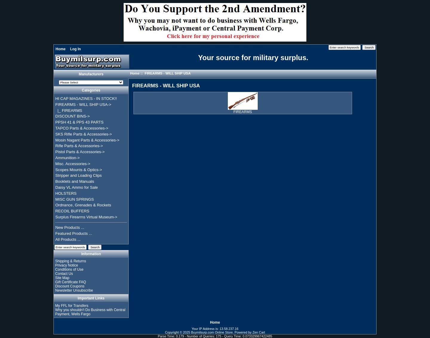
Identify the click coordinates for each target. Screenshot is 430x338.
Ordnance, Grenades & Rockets (83, 205)
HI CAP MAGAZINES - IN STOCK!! (86, 98)
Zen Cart (259, 332)
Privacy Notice (66, 265)
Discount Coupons (70, 286)
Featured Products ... (73, 233)
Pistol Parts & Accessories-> (80, 152)
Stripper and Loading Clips (78, 175)
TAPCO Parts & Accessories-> (81, 128)
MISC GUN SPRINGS (74, 199)
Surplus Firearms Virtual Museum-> (86, 217)
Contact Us (64, 274)
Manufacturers (91, 74)
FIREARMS (243, 110)
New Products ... (69, 227)
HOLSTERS (65, 193)
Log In (75, 49)
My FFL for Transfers (71, 306)
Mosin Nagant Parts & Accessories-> (87, 140)
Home (60, 49)
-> (83, 104)
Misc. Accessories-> (72, 164)
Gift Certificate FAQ (70, 282)
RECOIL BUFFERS (72, 211)
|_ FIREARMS (68, 110)
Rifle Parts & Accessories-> (79, 146)
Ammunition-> (67, 158)
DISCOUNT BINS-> (72, 116)
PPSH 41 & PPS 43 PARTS (79, 122)
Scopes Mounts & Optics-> (78, 170)
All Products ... (68, 239)
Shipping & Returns (70, 261)
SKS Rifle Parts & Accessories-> (83, 134)
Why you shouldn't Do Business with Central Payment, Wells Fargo (90, 312)
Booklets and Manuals (74, 181)
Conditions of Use (69, 269)
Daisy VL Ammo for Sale (76, 187)
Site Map (62, 278)
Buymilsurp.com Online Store (212, 332)
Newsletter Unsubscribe (74, 290)
